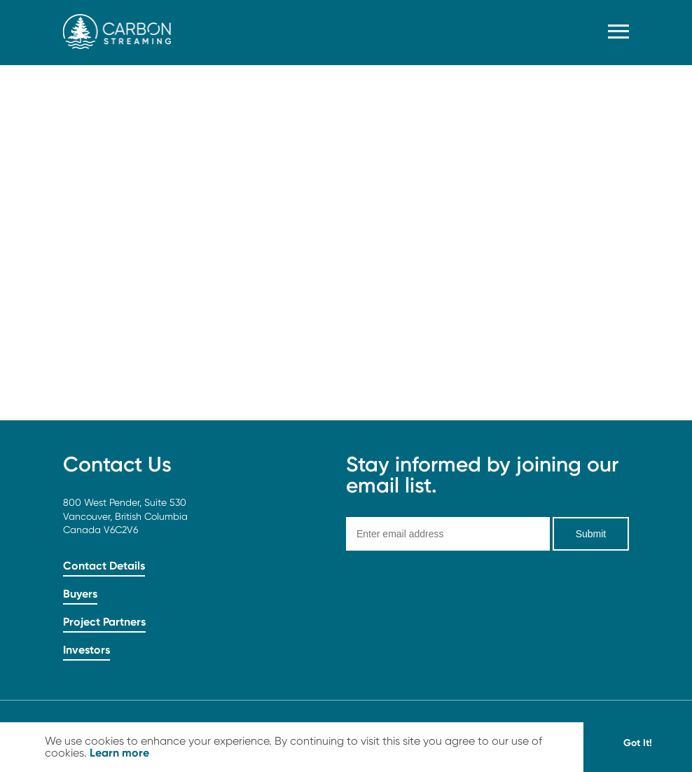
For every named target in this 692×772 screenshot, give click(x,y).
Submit (591, 533)
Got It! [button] (637, 742)
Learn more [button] (119, 752)
